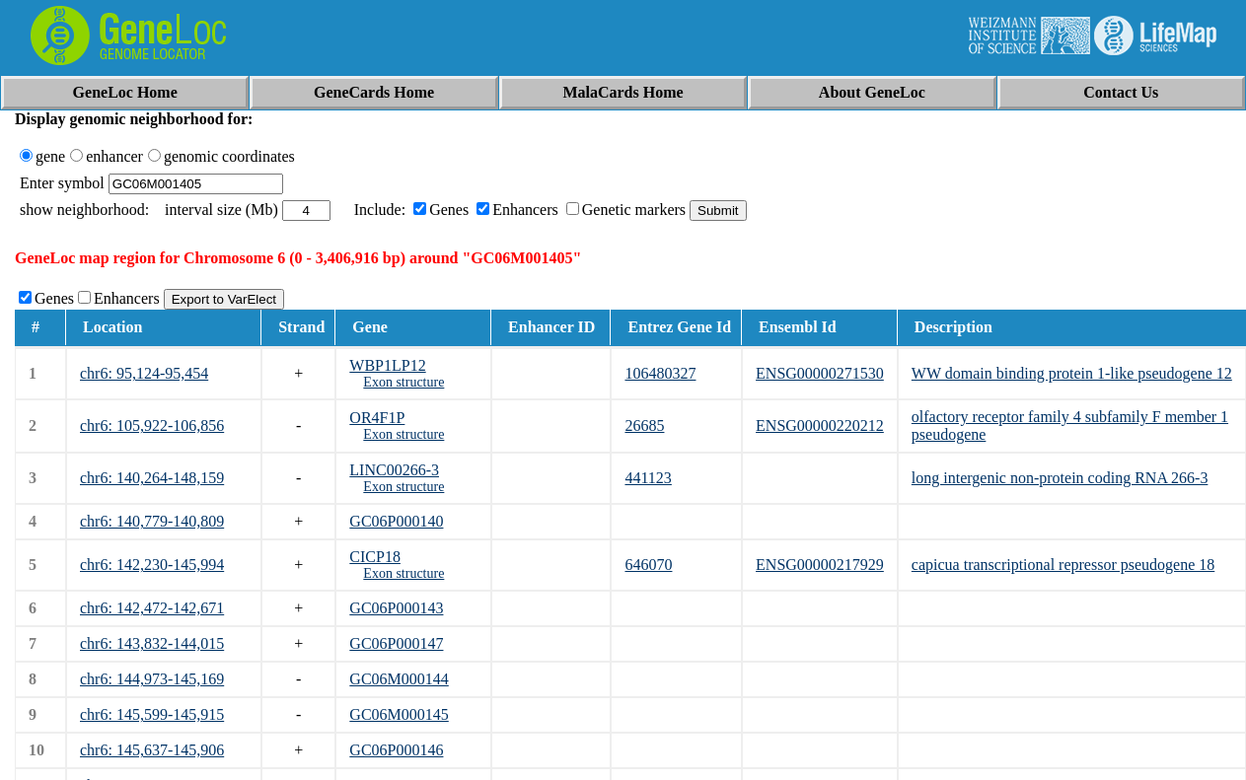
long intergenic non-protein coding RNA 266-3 (1060, 477)
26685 (644, 425)
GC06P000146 (396, 750)
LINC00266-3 (394, 469)
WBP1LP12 (387, 365)
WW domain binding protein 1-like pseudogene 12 (1072, 373)
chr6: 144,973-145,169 (152, 679)
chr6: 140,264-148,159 (152, 477)
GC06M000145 (398, 714)
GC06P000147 (396, 643)
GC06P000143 (396, 608)
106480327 (660, 373)
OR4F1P (376, 417)
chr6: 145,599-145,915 (152, 714)
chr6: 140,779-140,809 (152, 521)
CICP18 (375, 556)
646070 (648, 564)
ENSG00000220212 (820, 425)
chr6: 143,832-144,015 (152, 643)
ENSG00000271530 (820, 373)
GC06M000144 (398, 679)
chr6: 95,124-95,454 (144, 373)
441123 (647, 477)
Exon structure (403, 382)
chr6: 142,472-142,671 (152, 608)
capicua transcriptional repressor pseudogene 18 (1063, 564)
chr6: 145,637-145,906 (152, 750)
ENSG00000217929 (820, 564)
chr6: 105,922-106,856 (152, 425)
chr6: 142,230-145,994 (152, 564)
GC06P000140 (396, 521)
